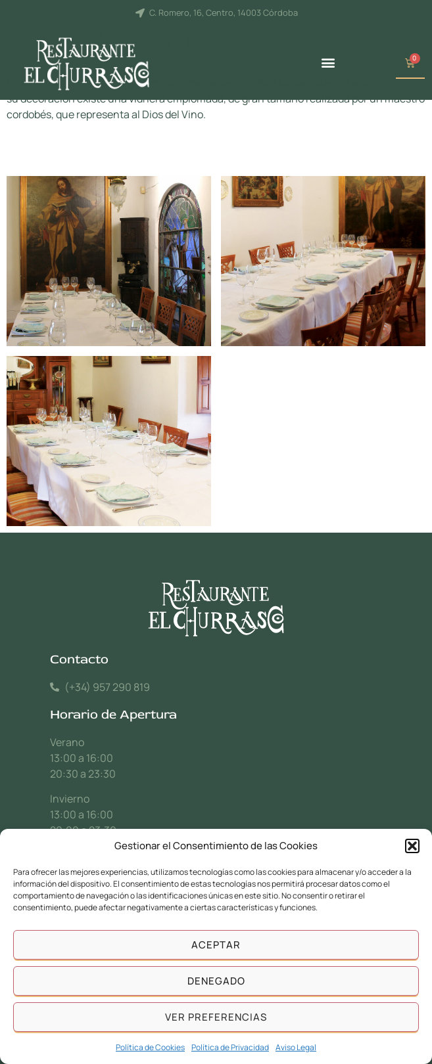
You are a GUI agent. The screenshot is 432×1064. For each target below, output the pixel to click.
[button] (412, 846)
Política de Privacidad (230, 1047)
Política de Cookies (150, 1047)
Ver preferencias (216, 1017)
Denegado (216, 981)
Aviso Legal (296, 1047)
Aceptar (216, 945)
